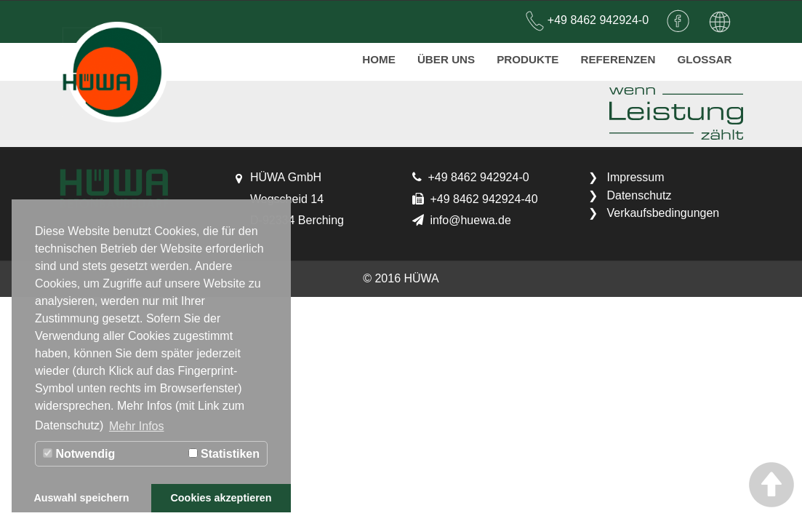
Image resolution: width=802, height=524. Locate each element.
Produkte (527, 54)
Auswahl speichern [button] (81, 498)
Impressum (635, 177)
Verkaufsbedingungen (662, 213)
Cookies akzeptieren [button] (220, 498)
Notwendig (79, 454)
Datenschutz (638, 195)
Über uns (446, 54)
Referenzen (617, 54)
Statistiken (224, 454)
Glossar (704, 54)
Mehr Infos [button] (136, 426)
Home (378, 54)
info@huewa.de (470, 220)
